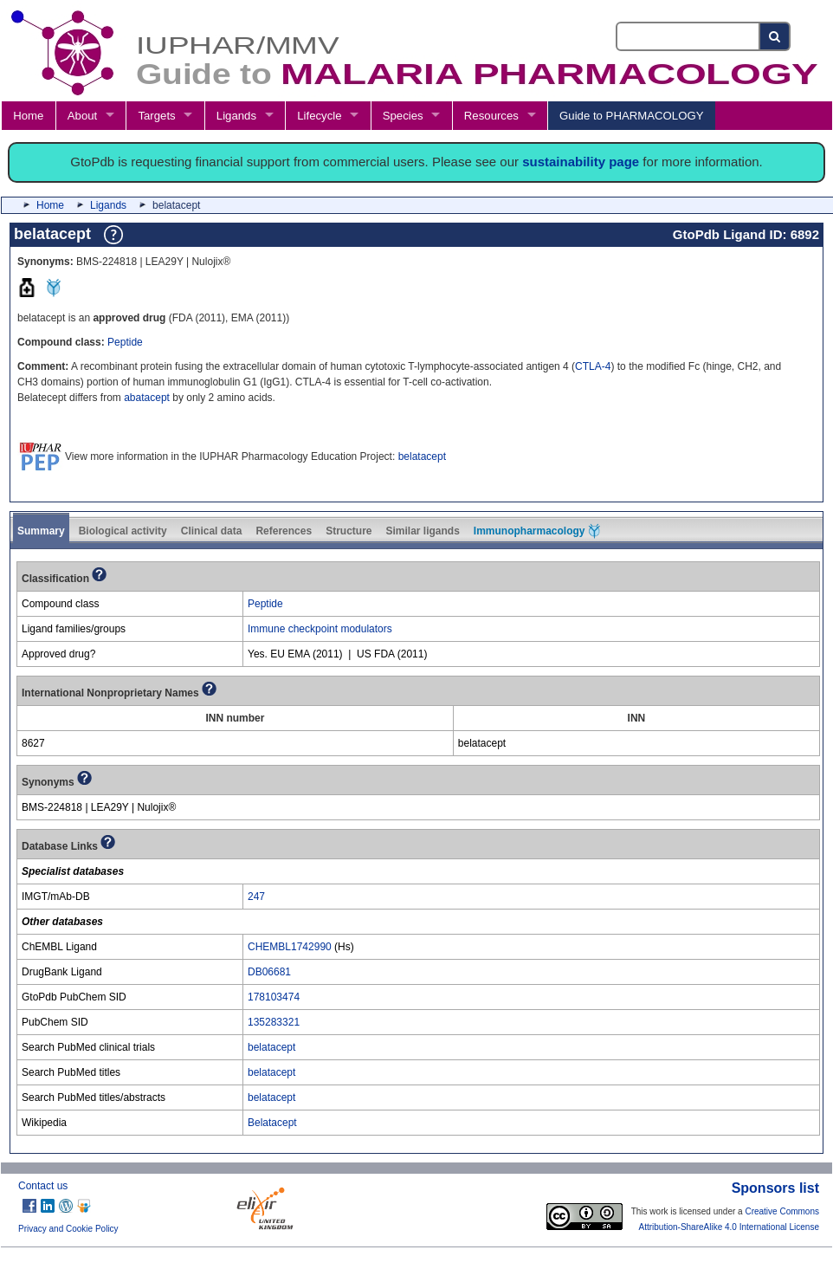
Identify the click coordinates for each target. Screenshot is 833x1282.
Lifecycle (319, 115)
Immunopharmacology (537, 531)
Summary (41, 531)
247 (256, 896)
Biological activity (123, 531)
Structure (348, 531)
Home (28, 115)
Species (403, 115)
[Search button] (775, 36)
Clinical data (211, 531)
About (82, 115)
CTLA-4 (592, 366)
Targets (156, 115)
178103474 (274, 997)
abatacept (147, 398)
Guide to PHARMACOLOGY (631, 115)
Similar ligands (422, 531)
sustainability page (580, 161)
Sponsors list (775, 1188)
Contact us (43, 1186)
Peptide (125, 342)
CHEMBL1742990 (290, 947)
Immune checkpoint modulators (320, 629)
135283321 (274, 1022)
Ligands (236, 115)
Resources (491, 115)
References (283, 531)
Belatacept (272, 1123)
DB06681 (269, 972)
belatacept (422, 456)
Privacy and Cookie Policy (68, 1228)
